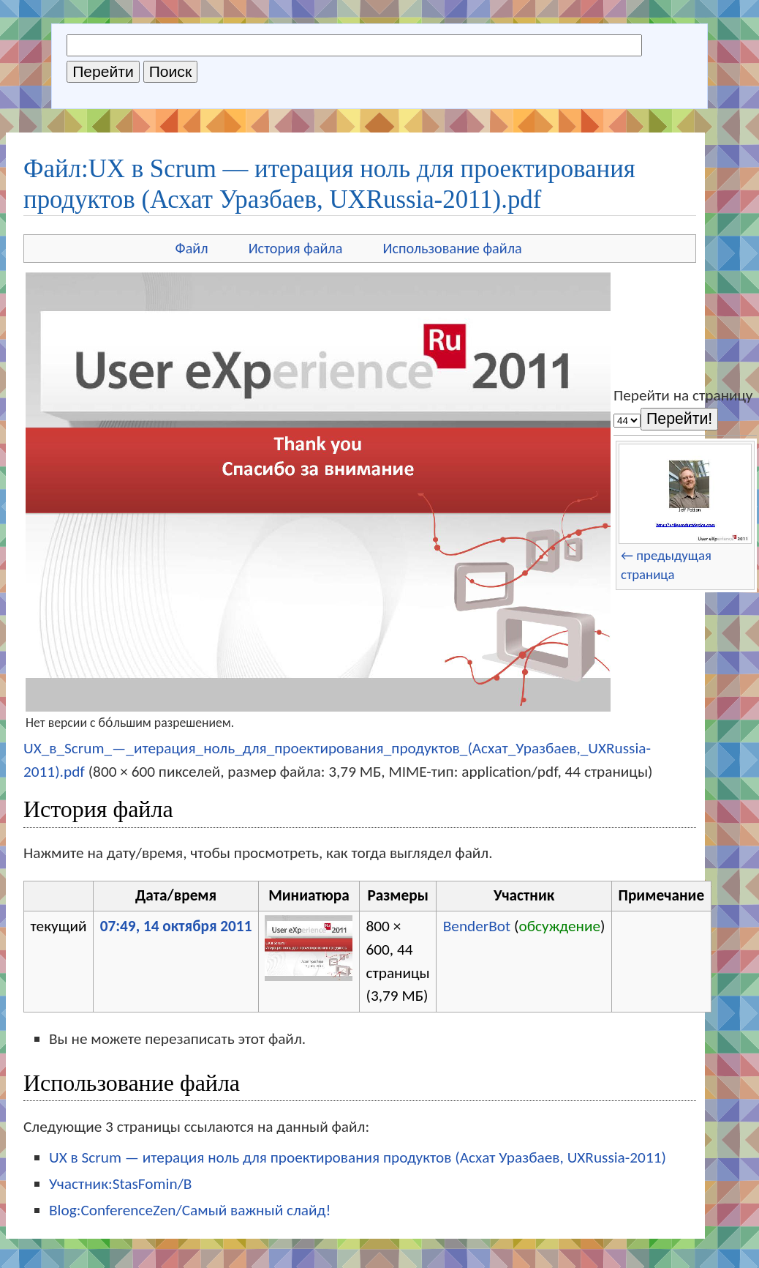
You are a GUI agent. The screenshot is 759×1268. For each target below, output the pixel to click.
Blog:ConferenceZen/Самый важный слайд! (190, 1210)
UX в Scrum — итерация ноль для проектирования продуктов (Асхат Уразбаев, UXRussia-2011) (357, 1157)
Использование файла (451, 248)
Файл (191, 248)
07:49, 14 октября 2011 (176, 926)
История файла (296, 248)
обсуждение (559, 926)
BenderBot (476, 926)
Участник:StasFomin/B (120, 1183)
